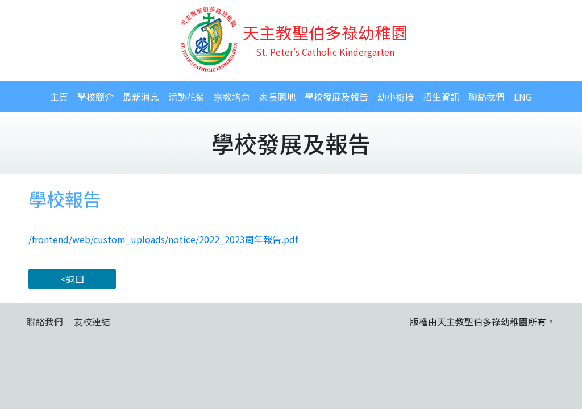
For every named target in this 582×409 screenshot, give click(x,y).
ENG (523, 96)
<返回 (72, 279)
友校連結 (92, 321)
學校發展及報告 (336, 96)
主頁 (59, 96)
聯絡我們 (486, 96)
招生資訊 (441, 96)
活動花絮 (186, 96)
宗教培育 (232, 96)
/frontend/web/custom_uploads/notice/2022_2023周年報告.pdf (163, 239)
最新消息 (141, 96)
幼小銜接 (395, 96)
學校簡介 (95, 96)
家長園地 (277, 96)
